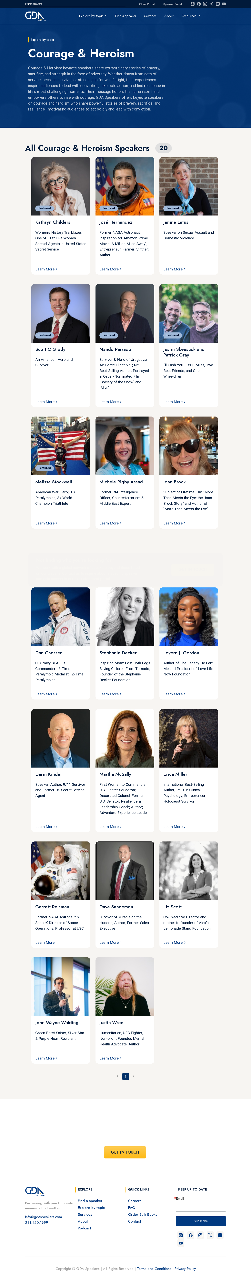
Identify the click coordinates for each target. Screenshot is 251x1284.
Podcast (84, 1228)
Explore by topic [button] (91, 15)
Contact (134, 1221)
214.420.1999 (36, 1222)
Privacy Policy (185, 1268)
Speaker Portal (172, 4)
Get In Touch (192, 569)
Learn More (45, 269)
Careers (134, 1200)
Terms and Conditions (154, 1268)
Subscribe (201, 1221)
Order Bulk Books (142, 1214)
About (169, 15)
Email (180, 1198)
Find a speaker (125, 15)
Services (150, 15)
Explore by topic (91, 1207)
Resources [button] (188, 15)
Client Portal (147, 4)
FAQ (131, 1207)
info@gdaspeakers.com (43, 1216)
